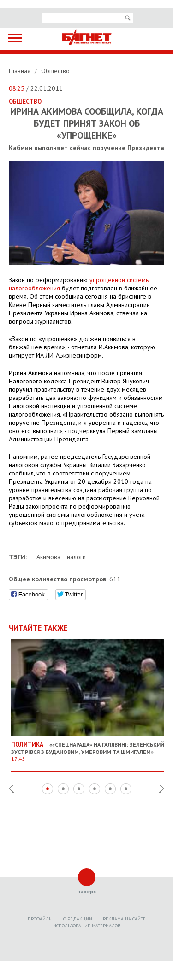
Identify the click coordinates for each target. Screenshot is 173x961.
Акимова (48, 557)
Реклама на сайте (124, 919)
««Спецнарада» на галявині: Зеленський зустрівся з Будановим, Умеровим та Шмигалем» (88, 748)
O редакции (77, 919)
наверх (86, 891)
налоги (76, 557)
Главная (20, 71)
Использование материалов (86, 926)
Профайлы (40, 919)
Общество (55, 71)
